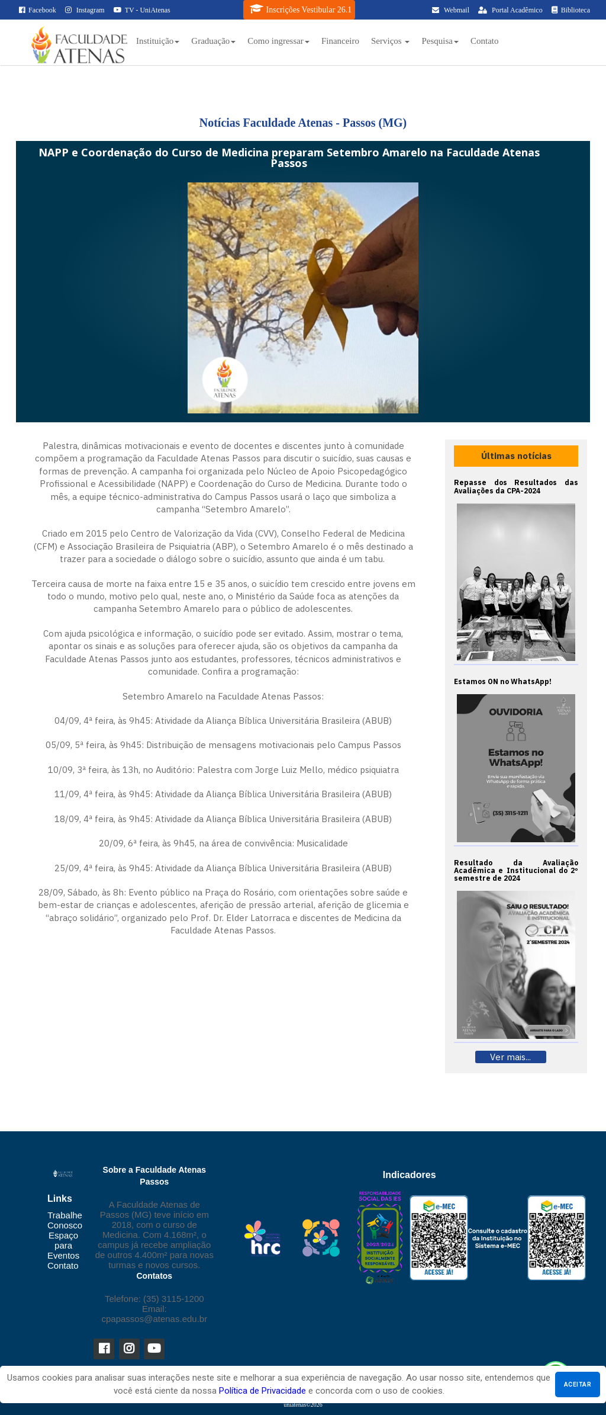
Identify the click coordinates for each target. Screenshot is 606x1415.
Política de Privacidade (262, 1390)
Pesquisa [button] (440, 41)
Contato (484, 41)
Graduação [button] (213, 41)
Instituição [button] (157, 41)
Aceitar (577, 1384)
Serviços (390, 41)
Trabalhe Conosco (64, 1220)
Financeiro (340, 41)
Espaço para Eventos (63, 1245)
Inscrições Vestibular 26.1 (301, 9)
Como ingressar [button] (278, 41)
